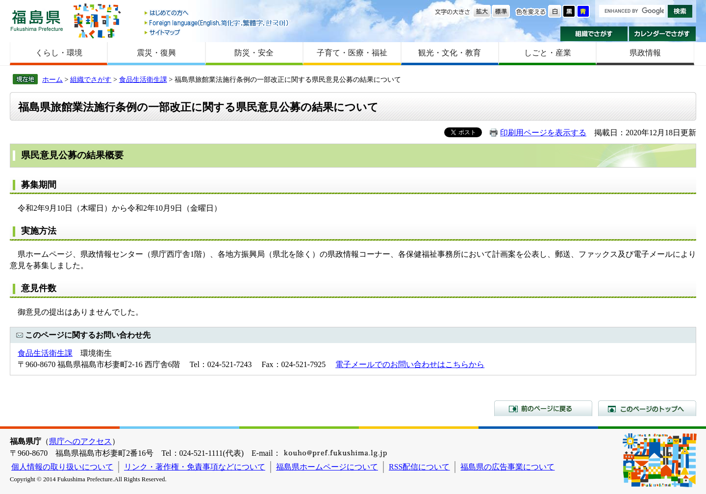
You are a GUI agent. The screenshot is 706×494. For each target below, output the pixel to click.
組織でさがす (594, 33)
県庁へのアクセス (80, 441)
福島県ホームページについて (327, 467)
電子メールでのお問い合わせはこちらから (409, 364)
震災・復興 (156, 53)
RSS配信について (419, 467)
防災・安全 (254, 53)
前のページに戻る (543, 408)
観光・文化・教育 (449, 53)
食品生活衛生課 (143, 79)
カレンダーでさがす (662, 33)
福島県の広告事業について (507, 467)
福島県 (37, 20)
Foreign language (217, 22)
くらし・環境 (58, 53)
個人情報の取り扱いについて (62, 467)
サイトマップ (217, 32)
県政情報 (645, 53)
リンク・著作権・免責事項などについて (194, 467)
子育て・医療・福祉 (352, 53)
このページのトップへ (647, 408)
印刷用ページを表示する (543, 132)
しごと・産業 (547, 53)
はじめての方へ (217, 13)
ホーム (52, 79)
